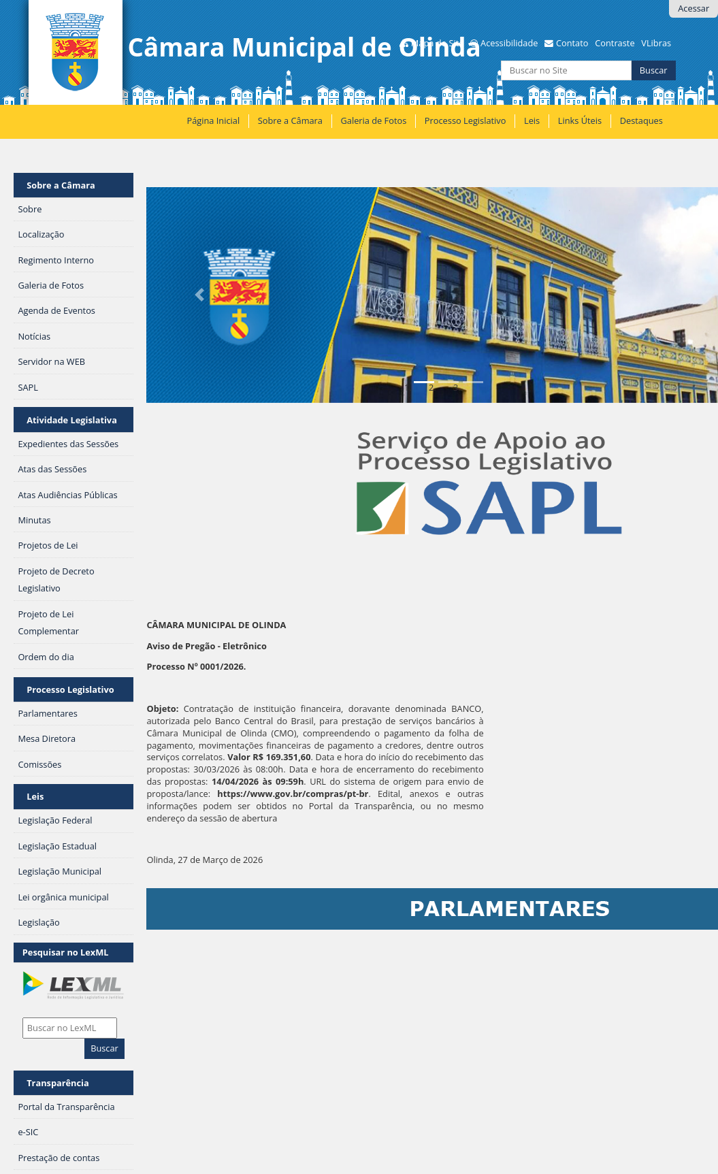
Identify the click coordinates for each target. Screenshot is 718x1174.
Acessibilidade (509, 43)
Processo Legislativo (465, 120)
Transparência (58, 1083)
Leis (532, 120)
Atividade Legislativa (72, 420)
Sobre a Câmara (290, 120)
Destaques (641, 120)
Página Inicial (213, 120)
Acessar (693, 8)
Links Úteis (580, 120)
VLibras (656, 43)
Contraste (614, 43)
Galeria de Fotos (374, 120)
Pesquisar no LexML (65, 952)
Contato (572, 43)
